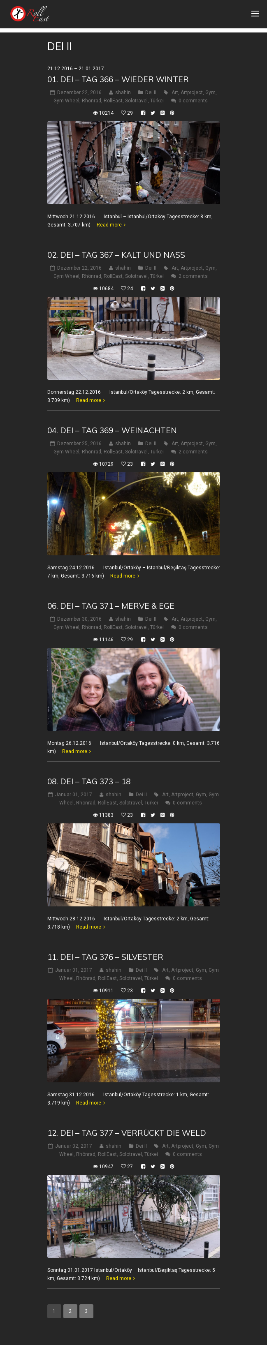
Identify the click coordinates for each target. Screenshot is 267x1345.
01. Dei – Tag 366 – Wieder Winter (118, 79)
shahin (123, 92)
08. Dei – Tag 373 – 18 (88, 781)
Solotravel (136, 101)
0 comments (193, 101)
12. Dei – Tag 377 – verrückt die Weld (126, 1133)
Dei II (150, 92)
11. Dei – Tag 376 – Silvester (105, 957)
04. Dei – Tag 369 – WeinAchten (112, 430)
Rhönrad (91, 101)
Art (175, 92)
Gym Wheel (66, 101)
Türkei (157, 101)
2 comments (193, 276)
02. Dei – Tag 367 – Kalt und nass (116, 255)
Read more (109, 225)
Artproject (192, 92)
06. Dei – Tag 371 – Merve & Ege (110, 606)
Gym (210, 92)
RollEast (113, 101)
